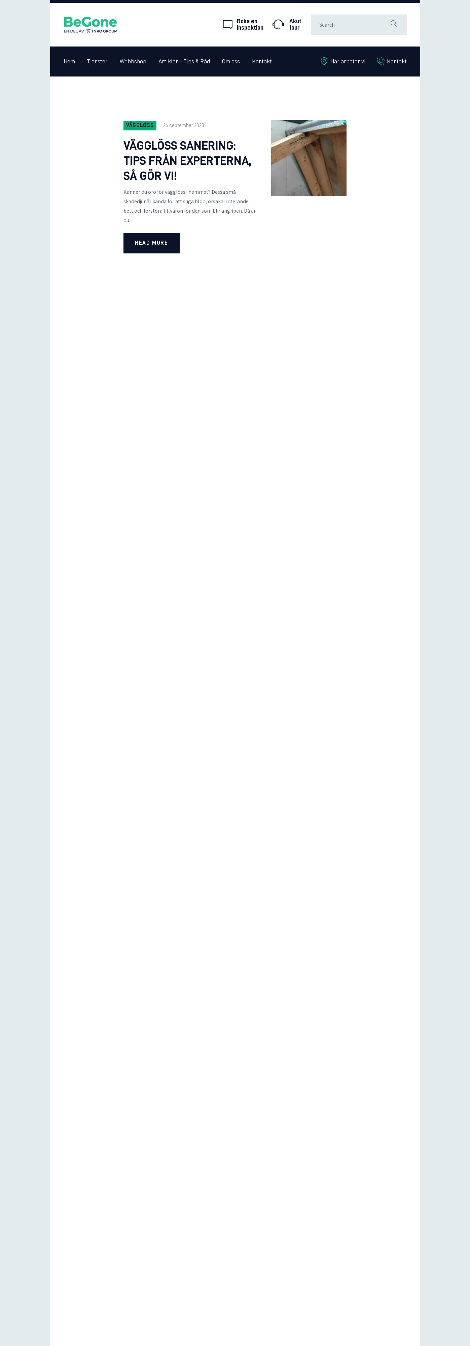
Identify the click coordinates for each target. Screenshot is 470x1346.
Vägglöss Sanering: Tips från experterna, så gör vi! (187, 161)
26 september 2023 (183, 125)
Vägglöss (140, 125)
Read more (151, 243)
